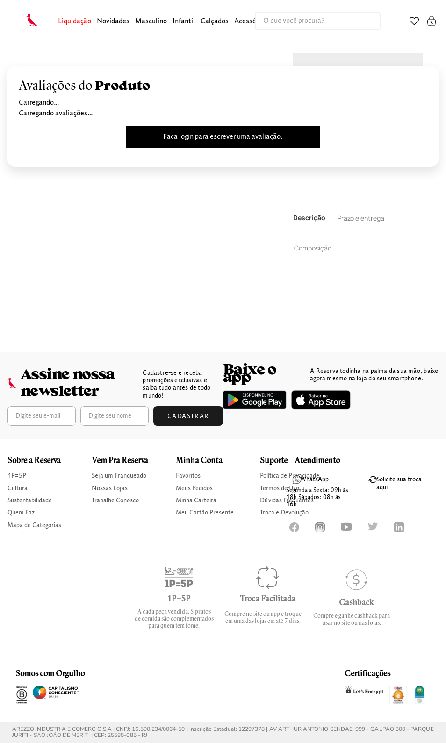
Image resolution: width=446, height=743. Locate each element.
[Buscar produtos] (363, 21)
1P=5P (16, 475)
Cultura (17, 488)
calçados (215, 21)
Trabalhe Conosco (115, 500)
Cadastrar (188, 416)
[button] (74, 21)
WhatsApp (314, 479)
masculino (151, 21)
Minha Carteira (196, 500)
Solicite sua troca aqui (399, 483)
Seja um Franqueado (119, 475)
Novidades (113, 21)
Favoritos (188, 475)
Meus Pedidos (194, 488)
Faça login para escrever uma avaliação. (223, 137)
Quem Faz (21, 512)
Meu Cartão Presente (205, 512)
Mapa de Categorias (34, 525)
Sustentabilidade (29, 500)
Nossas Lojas (110, 488)
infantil (184, 21)
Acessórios (250, 21)
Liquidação (74, 21)
